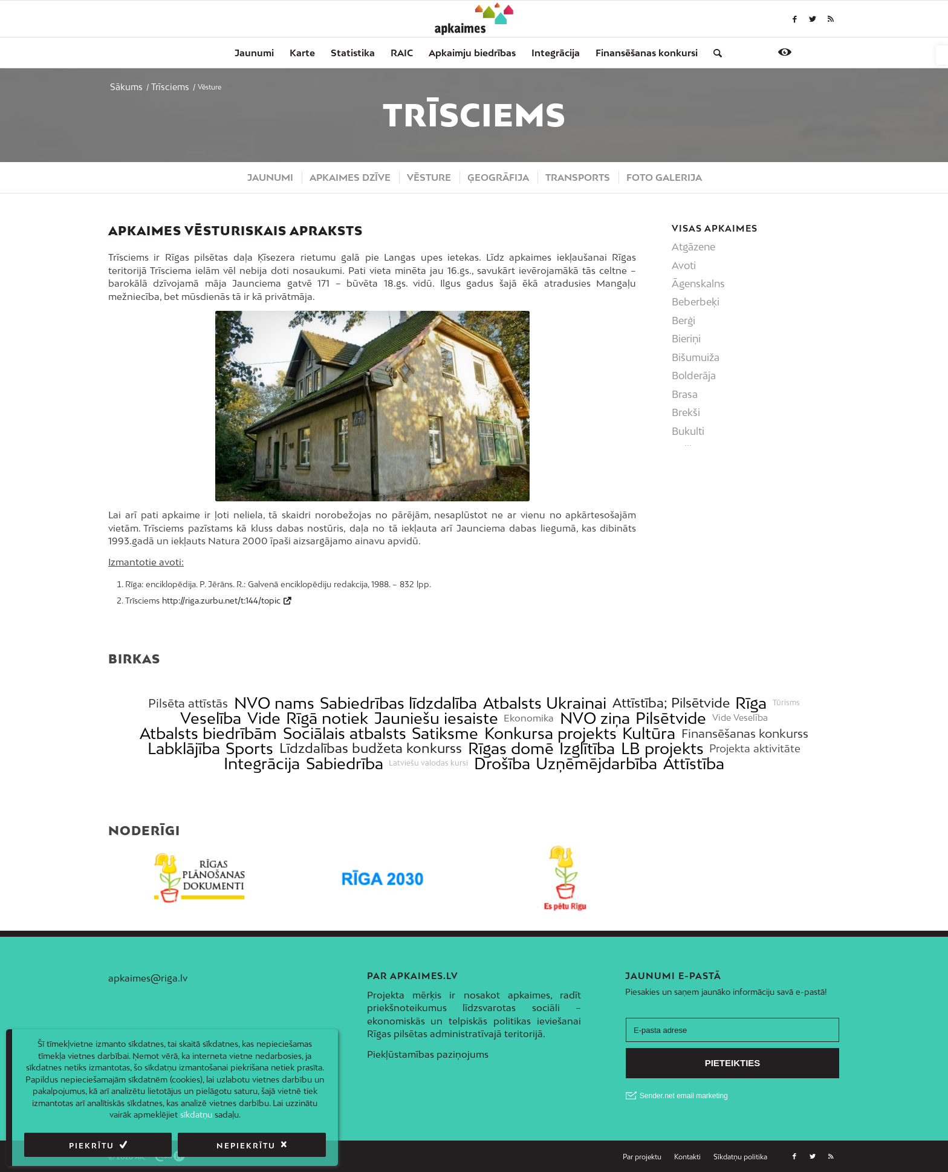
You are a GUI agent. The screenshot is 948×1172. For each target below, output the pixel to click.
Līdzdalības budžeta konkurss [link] (370, 748)
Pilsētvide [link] (670, 718)
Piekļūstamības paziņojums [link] (428, 1054)
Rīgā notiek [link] (327, 718)
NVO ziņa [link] (595, 718)
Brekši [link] (686, 412)
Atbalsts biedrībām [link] (208, 733)
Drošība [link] (502, 763)
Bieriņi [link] (686, 339)
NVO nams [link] (274, 703)
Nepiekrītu (246, 1145)
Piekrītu (91, 1145)
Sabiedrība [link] (344, 763)
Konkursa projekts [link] (550, 733)
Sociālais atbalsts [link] (344, 733)
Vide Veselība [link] (740, 718)
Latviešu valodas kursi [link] (428, 763)
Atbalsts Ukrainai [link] (544, 703)
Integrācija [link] (262, 763)
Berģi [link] (683, 320)
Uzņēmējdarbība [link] (596, 763)
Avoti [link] (684, 265)
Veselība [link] (210, 718)
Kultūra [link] (648, 733)
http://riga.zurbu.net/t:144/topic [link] (221, 600)
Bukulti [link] (688, 431)
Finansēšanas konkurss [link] (744, 733)
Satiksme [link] (445, 733)
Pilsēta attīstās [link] (188, 703)
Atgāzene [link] (693, 247)
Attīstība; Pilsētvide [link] (671, 703)
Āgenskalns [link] (698, 284)
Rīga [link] (751, 703)
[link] (942, 55)
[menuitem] (254, 52)
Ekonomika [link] (529, 718)
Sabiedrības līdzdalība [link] (398, 703)
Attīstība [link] (693, 763)
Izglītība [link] (587, 748)
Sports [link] (249, 748)
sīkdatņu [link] (196, 1114)
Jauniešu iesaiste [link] (436, 718)
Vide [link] (264, 718)
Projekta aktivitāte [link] (754, 748)
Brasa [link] (685, 394)
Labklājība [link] (184, 748)
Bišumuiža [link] (695, 357)
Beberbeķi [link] (695, 302)
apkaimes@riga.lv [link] (147, 977)
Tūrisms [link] (786, 702)
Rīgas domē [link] (511, 748)
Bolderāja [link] (694, 376)
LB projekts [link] (662, 748)
